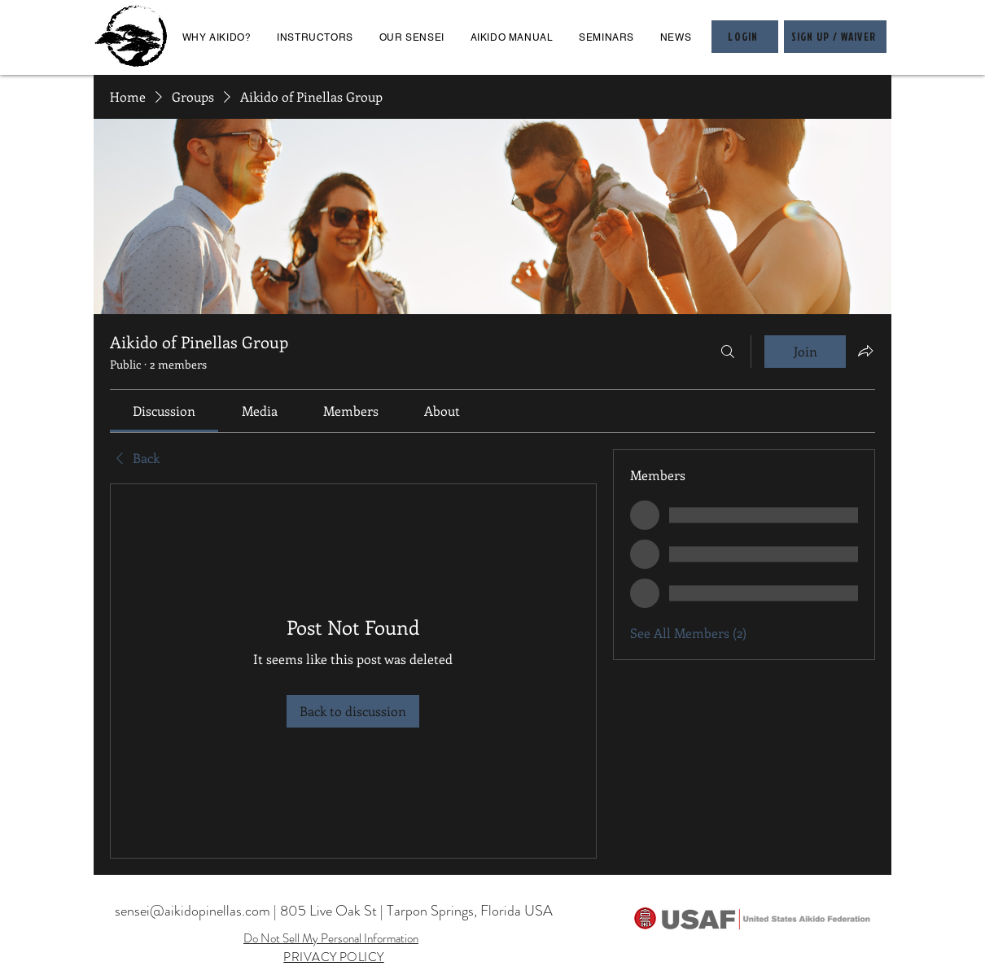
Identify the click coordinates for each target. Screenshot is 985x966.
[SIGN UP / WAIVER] (835, 36)
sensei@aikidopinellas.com (192, 910)
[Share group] (865, 351)
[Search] (728, 351)
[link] (164, 410)
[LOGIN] (744, 36)
